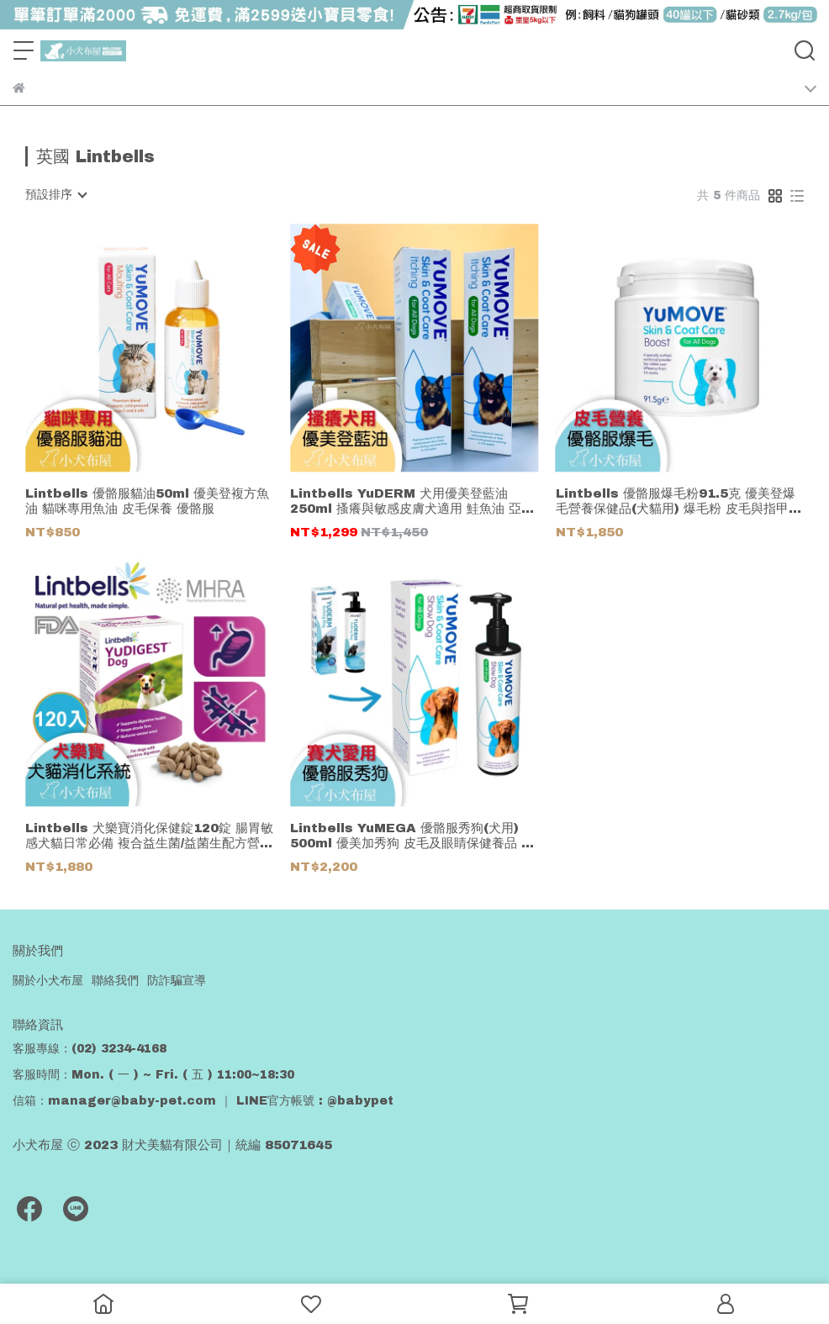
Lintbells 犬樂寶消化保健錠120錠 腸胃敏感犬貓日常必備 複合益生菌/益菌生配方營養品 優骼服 (149, 836)
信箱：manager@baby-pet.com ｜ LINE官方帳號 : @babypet (203, 1101)
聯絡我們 (115, 980)
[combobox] (55, 195)
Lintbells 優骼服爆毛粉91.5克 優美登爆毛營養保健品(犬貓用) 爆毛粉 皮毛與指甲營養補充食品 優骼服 (678, 501)
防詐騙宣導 (176, 980)
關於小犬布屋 (48, 980)
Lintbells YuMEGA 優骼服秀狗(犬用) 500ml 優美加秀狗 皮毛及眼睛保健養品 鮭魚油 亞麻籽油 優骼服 (412, 836)
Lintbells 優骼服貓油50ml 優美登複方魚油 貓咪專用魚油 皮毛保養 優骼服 (147, 501)
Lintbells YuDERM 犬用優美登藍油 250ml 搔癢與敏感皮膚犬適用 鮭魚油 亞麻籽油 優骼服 (412, 501)
